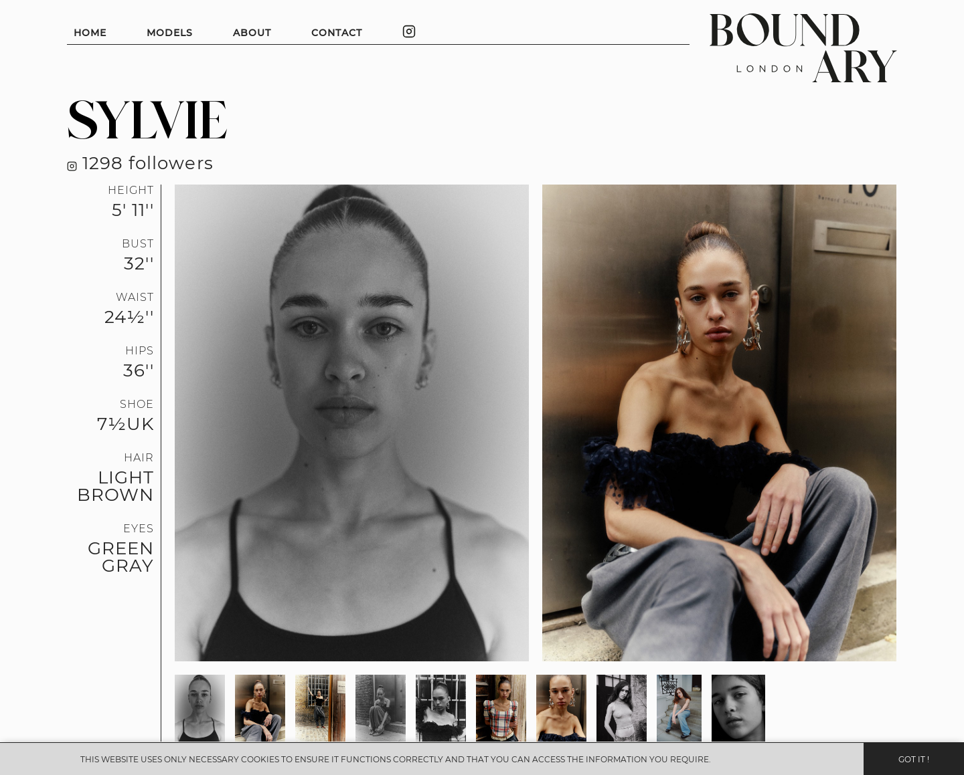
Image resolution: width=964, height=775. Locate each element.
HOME (90, 32)
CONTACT (336, 32)
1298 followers (140, 162)
